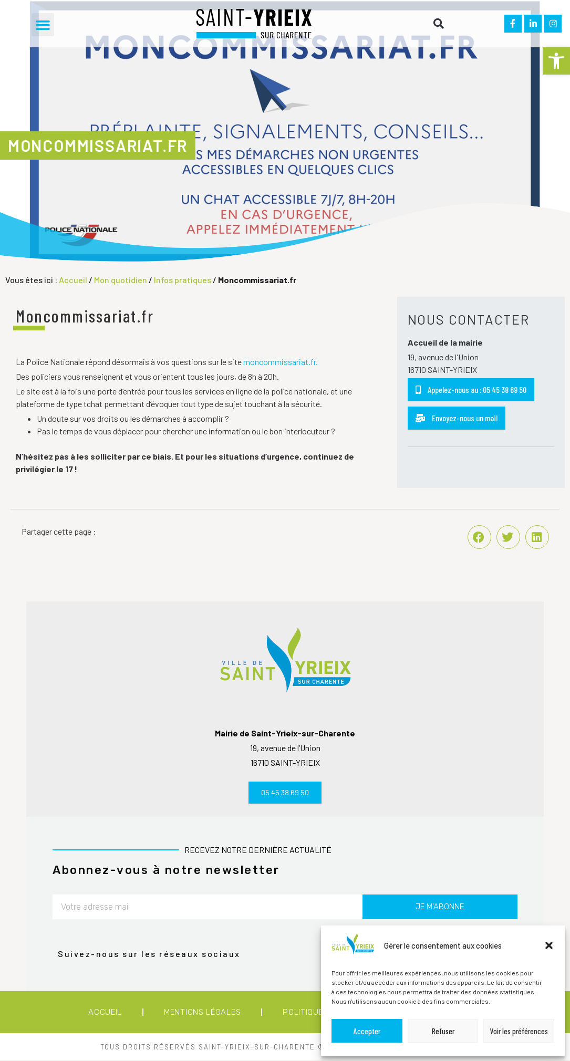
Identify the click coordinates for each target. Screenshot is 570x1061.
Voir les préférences (519, 1031)
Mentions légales (202, 1013)
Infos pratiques (182, 280)
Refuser (443, 1031)
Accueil (73, 280)
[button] (556, 61)
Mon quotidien (120, 280)
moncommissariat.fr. (280, 362)
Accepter (367, 1031)
